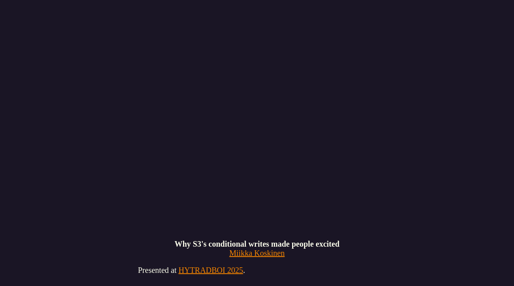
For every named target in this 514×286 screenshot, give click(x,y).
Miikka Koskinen (257, 253)
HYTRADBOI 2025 (211, 270)
